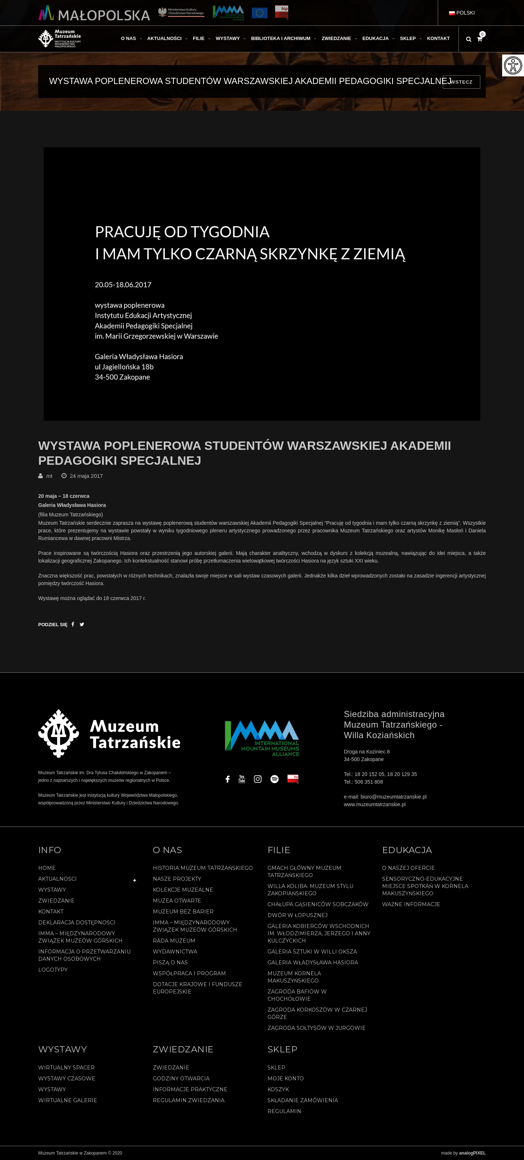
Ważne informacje (411, 904)
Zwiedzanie (56, 901)
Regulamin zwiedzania (189, 1100)
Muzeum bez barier (183, 912)
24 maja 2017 (86, 476)
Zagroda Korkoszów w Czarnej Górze (317, 1014)
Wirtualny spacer (66, 1067)
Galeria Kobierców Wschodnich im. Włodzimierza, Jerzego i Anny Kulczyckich (318, 933)
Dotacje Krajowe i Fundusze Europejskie (197, 988)
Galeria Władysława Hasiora (312, 963)
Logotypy (53, 970)
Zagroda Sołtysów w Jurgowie (316, 1028)
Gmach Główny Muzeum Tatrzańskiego (304, 872)
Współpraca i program (189, 974)
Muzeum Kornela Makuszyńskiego (294, 977)
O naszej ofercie (408, 868)
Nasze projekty (177, 879)
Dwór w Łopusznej (297, 915)
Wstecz (461, 82)
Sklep (276, 1067)
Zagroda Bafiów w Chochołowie (297, 996)
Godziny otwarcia (181, 1078)
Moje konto (285, 1078)
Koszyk (278, 1089)
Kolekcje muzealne (183, 890)
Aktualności (57, 879)
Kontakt (50, 912)
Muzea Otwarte (177, 901)
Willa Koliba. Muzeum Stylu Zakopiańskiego (310, 890)
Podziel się (53, 624)
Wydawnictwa (175, 952)
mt (49, 476)
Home (47, 868)
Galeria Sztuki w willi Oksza (312, 952)
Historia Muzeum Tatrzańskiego (203, 868)
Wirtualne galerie (67, 1100)
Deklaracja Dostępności (76, 923)
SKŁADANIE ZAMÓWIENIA (302, 1100)
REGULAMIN (284, 1111)
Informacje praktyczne (190, 1089)
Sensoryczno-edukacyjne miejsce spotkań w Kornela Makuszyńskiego (425, 886)
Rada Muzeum (174, 941)
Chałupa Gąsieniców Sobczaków (318, 904)
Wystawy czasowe (66, 1078)
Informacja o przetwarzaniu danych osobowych (84, 956)
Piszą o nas (170, 963)
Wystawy (52, 890)
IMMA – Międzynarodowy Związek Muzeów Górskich (80, 937)
